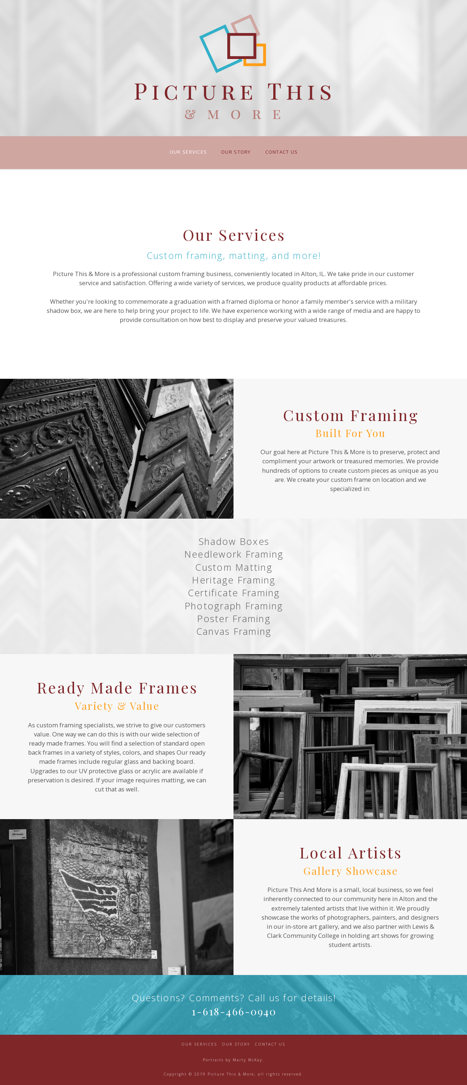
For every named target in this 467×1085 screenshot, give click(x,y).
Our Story (236, 1044)
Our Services (199, 1044)
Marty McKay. (248, 1059)
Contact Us (270, 1044)
